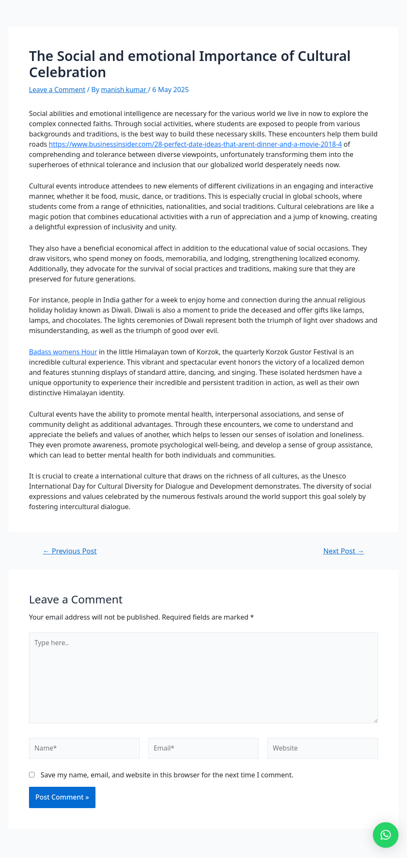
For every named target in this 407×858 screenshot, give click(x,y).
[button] (385, 835)
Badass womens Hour (64, 351)
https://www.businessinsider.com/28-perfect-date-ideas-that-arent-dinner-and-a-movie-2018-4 (199, 144)
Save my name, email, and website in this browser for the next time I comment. (166, 777)
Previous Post (70, 550)
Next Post (343, 550)
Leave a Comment (58, 89)
